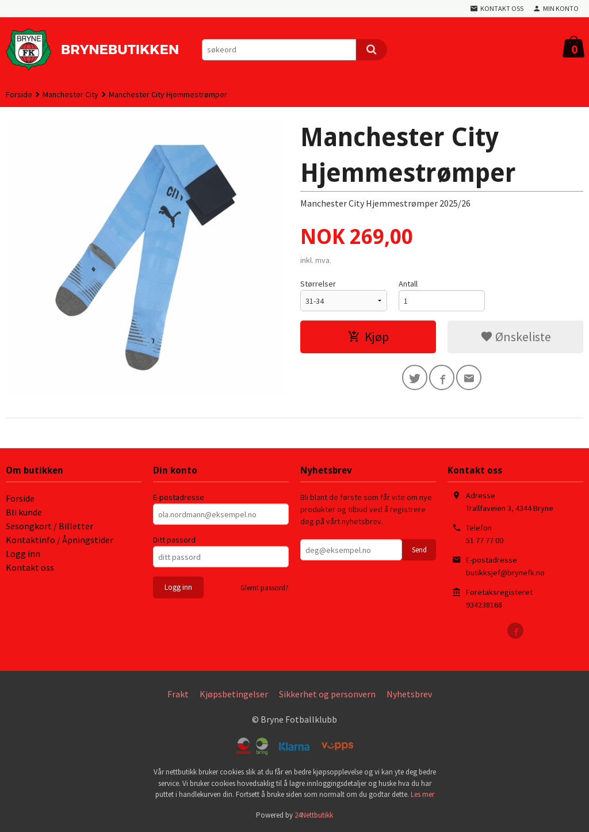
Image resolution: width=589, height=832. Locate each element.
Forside (19, 94)
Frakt (178, 694)
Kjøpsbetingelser (234, 694)
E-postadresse (178, 497)
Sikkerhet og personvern (327, 694)
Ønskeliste (515, 337)
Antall (408, 283)
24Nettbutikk (313, 815)
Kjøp (368, 337)
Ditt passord (174, 540)
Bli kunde (24, 512)
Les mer (422, 794)
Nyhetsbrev (409, 694)
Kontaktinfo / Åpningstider (59, 539)
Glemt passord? (264, 588)
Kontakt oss (30, 567)
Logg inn (23, 553)
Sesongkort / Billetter (49, 526)
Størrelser (318, 283)
